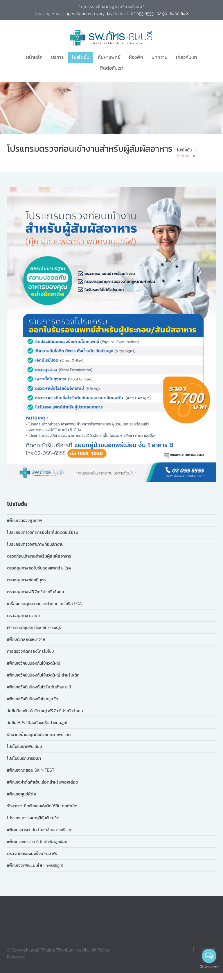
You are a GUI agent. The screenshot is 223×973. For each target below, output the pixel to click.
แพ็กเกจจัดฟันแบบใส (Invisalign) (35, 865)
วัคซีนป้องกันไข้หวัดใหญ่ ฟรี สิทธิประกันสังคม (45, 710)
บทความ (160, 57)
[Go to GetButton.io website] (209, 967)
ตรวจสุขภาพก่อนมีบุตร (26, 580)
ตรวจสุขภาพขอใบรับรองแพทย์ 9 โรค (39, 568)
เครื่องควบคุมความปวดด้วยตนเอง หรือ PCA (44, 603)
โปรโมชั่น (80, 57)
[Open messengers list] (209, 956)
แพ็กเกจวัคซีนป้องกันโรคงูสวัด (32, 699)
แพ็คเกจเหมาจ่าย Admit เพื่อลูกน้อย (37, 841)
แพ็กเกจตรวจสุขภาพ (24, 520)
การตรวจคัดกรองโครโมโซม (30, 651)
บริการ (57, 57)
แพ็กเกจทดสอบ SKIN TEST (31, 770)
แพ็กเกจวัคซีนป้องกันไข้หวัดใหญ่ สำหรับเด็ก (43, 675)
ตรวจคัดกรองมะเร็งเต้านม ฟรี (32, 853)
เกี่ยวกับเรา (186, 57)
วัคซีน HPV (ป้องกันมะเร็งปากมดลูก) (37, 722)
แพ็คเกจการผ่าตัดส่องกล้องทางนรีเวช (39, 829)
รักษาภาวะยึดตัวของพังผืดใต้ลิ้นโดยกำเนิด (42, 806)
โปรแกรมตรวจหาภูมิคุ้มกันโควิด (33, 817)
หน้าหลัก (34, 57)
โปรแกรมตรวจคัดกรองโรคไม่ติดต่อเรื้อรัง (42, 532)
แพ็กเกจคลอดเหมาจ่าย (26, 639)
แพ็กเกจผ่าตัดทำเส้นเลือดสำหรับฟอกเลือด (42, 782)
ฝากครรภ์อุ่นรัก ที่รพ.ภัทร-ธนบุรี (34, 627)
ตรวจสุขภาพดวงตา (23, 615)
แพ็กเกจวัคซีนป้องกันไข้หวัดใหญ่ (33, 663)
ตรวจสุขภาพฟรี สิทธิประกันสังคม (35, 591)
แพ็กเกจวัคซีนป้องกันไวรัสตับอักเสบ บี (39, 687)
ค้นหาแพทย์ (109, 57)
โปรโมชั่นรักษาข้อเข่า (24, 758)
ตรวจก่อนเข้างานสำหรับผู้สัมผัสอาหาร (39, 556)
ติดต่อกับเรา (111, 67)
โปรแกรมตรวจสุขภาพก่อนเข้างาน (35, 544)
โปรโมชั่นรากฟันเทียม (24, 746)
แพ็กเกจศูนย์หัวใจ (21, 794)
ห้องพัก (136, 57)
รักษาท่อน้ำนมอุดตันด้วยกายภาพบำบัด (39, 734)
